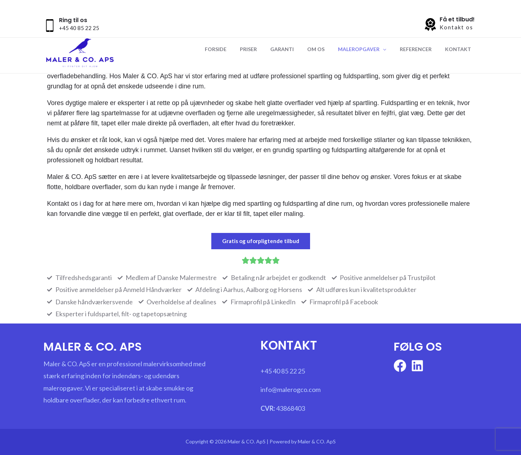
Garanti (297, 49)
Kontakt (459, 49)
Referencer (420, 49)
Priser (266, 49)
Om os (327, 49)
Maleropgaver (370, 49)
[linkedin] (417, 365)
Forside (237, 49)
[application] (391, 49)
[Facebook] (400, 365)
